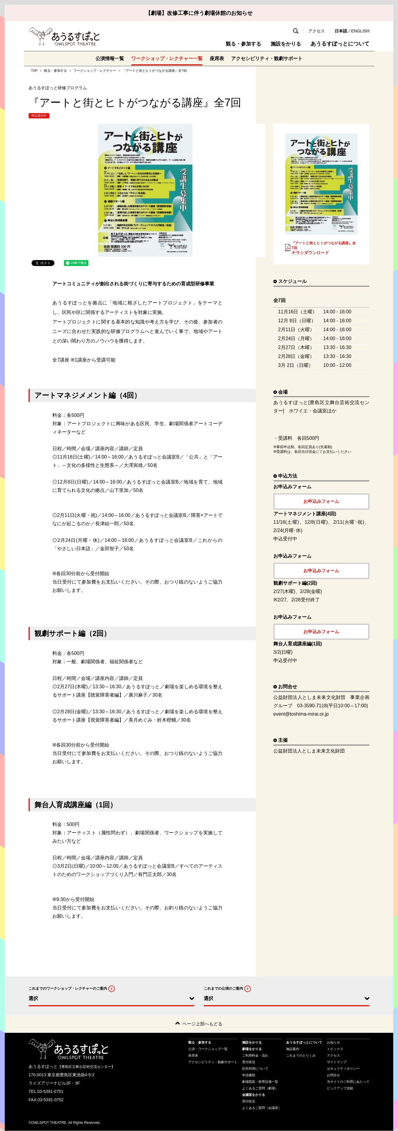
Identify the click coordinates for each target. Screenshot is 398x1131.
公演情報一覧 (109, 58)
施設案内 (292, 1049)
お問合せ (333, 1075)
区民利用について (255, 1068)
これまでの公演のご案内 (223, 988)
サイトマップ (337, 1062)
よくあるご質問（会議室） (261, 1108)
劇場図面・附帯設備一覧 (260, 1081)
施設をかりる (285, 44)
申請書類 (248, 1075)
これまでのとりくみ (301, 1055)
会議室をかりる (253, 1094)
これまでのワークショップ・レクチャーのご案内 (68, 988)
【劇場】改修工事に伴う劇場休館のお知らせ (199, 13)
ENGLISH (360, 31)
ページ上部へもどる (202, 1024)
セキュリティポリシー (343, 1068)
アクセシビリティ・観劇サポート (267, 58)
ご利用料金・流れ (255, 1055)
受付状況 (248, 1062)
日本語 (341, 31)
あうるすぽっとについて (340, 44)
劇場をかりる (252, 1049)
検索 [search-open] (295, 31)
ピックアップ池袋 (340, 1088)
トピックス (335, 1049)
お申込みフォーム (321, 501)
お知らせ (333, 1042)
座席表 (217, 58)
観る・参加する (240, 44)
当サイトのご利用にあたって (348, 1081)
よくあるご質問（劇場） (260, 1088)
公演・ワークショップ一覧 (208, 1049)
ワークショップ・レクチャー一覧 (167, 58)
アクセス (316, 31)
